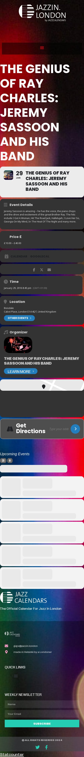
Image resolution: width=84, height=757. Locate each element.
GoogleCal (39, 256)
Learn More (21, 371)
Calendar (19, 256)
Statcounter (12, 754)
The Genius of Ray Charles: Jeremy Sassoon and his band (41, 360)
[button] (42, 47)
